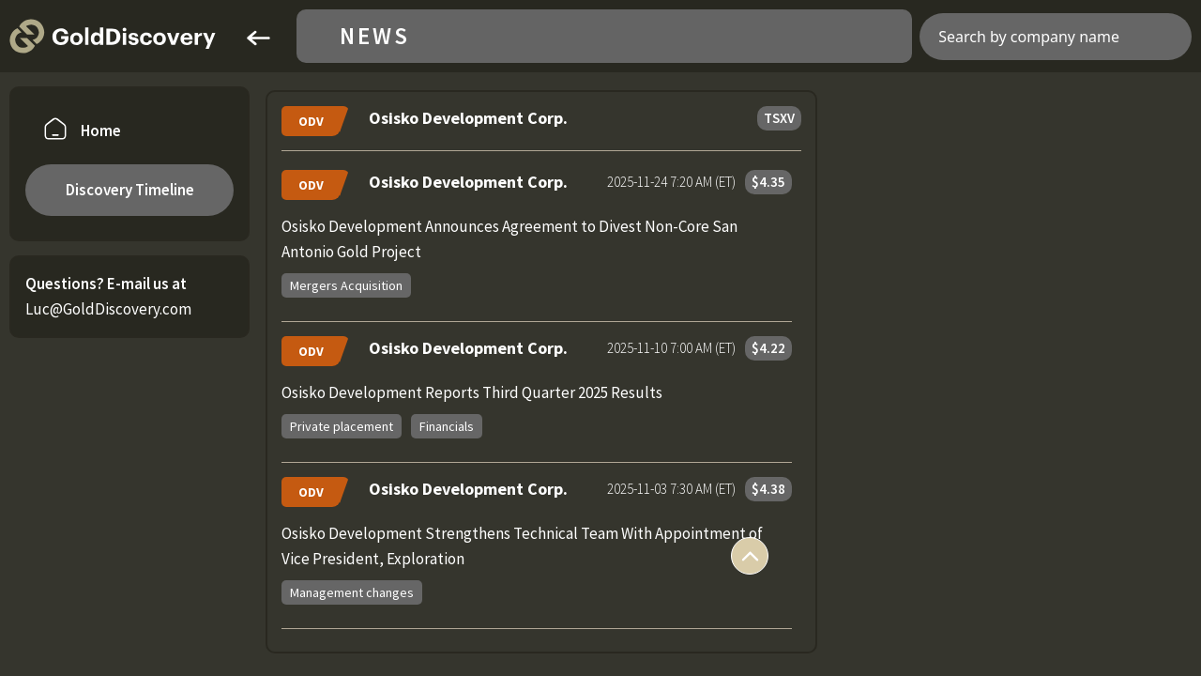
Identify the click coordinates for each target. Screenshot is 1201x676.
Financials (446, 426)
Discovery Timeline (130, 189)
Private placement (341, 426)
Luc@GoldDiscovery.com (108, 309)
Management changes (352, 592)
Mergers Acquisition (346, 285)
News (375, 36)
